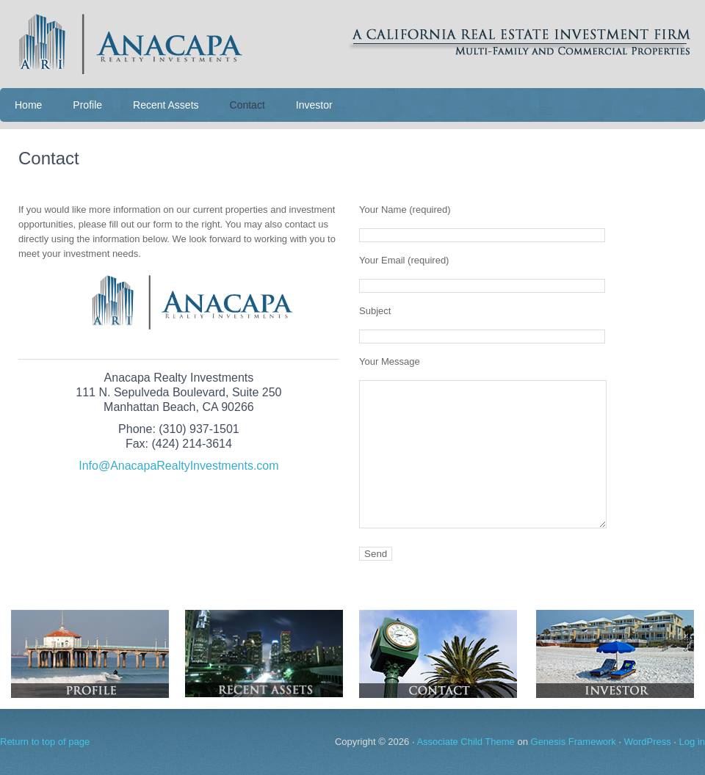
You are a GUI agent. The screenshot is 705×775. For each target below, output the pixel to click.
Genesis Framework (573, 741)
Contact (247, 105)
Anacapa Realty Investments (352, 44)
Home (28, 105)
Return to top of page (45, 741)
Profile (87, 105)
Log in (692, 741)
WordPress (647, 741)
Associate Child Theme (465, 741)
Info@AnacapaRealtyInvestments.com (178, 465)
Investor (314, 105)
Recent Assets (166, 105)
